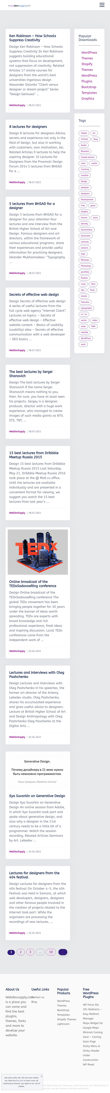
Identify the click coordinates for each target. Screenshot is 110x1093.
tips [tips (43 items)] (82, 290)
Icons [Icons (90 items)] (95, 217)
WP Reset (88, 1064)
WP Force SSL (91, 1004)
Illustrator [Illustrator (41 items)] (86, 236)
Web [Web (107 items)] (93, 326)
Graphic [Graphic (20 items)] (84, 211)
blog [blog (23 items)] (96, 139)
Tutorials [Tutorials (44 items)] (85, 302)
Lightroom (63, 1024)
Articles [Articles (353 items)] (84, 139)
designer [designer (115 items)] (85, 187)
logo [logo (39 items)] (83, 254)
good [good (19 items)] (93, 205)
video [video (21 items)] (94, 320)
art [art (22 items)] (94, 133)
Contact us (37, 997)
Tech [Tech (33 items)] (93, 284)
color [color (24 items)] (83, 163)
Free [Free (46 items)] (83, 205)
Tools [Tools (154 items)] (92, 290)
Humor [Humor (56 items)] (84, 217)
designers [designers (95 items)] (85, 193)
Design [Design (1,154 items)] (84, 181)
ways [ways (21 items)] (83, 326)
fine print (19, 1081)
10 (51, 952)
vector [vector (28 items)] (84, 320)
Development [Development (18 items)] (87, 199)
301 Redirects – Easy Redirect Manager (92, 1014)
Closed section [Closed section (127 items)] (88, 157)
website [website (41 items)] (84, 332)
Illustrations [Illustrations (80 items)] (86, 230)
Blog (34, 1001)
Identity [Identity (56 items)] (84, 223)
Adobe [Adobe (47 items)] (84, 133)
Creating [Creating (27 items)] (85, 169)
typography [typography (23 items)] (86, 308)
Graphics (87, 98)
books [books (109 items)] (84, 145)
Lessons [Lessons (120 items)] (84, 248)
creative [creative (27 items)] (84, 175)
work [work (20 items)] (83, 344)
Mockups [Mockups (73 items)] (85, 260)
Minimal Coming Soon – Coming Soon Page (93, 1037)
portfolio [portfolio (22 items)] (85, 272)
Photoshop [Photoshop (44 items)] (86, 266)
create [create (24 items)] (94, 163)
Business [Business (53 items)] (85, 151)
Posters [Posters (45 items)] (84, 278)
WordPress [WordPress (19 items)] (86, 338)
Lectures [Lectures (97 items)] (85, 242)
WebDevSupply (17, 105)
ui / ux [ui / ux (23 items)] (84, 314)
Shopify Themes (66, 1019)
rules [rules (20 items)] (83, 284)
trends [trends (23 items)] (84, 296)
